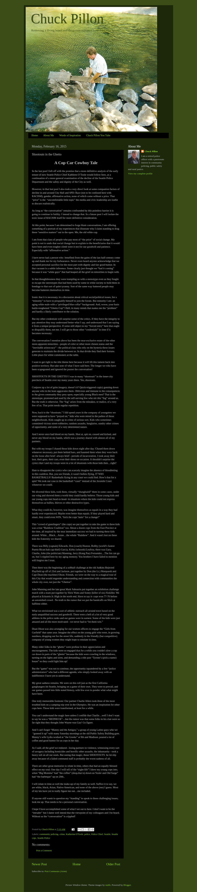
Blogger (127, 885)
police (87, 834)
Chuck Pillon (67, 18)
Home (35, 135)
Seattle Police (43, 838)
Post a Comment (44, 850)
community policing (48, 834)
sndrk (108, 885)
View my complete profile (140, 173)
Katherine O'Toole (74, 834)
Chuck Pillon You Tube (98, 135)
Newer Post (39, 864)
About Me (48, 135)
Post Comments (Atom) (56, 871)
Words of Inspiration (70, 135)
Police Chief (97, 834)
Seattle (107, 834)
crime (62, 834)
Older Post (113, 864)
